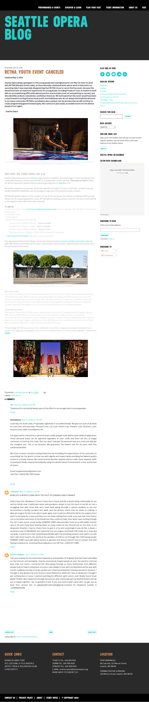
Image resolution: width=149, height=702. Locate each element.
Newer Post (9, 632)
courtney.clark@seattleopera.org (40, 209)
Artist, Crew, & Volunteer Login (21, 666)
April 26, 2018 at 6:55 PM (24, 405)
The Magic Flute (106, 100)
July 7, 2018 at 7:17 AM (34, 554)
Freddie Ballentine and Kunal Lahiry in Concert (119, 103)
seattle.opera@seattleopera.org (74, 669)
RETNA (37, 180)
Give (144, 7)
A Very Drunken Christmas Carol (113, 94)
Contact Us (10, 697)
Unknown (14, 491)
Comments (107, 255)
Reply (12, 412)
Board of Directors (15, 660)
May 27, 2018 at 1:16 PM (29, 491)
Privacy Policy (26, 697)
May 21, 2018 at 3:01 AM (32, 420)
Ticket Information (115, 7)
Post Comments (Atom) (26, 637)
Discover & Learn (73, 7)
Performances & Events (49, 7)
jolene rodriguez (17, 554)
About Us (133, 7)
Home (51, 632)
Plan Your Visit (93, 7)
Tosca (102, 106)
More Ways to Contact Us (65, 672)
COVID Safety (11, 669)
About (39, 697)
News (18, 395)
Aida (60, 183)
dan (12, 405)
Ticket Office (52, 697)
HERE (7, 333)
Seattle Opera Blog (46, 28)
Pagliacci (104, 85)
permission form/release (18, 236)
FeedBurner (111, 239)
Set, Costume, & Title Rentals (19, 663)
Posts (105, 251)
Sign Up (103, 149)
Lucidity (103, 91)
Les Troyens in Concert (109, 97)
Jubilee (103, 88)
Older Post (92, 632)
